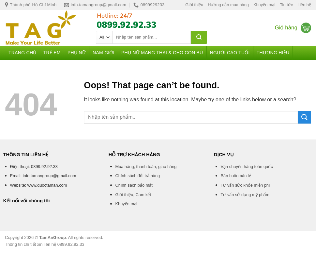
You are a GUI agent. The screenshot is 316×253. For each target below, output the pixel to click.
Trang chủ (22, 52)
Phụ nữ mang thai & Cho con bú (162, 52)
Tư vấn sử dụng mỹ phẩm (245, 194)
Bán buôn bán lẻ (236, 175)
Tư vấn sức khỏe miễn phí (245, 185)
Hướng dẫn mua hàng (228, 4)
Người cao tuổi (230, 52)
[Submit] (199, 37)
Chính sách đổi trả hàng (137, 175)
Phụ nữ (77, 52)
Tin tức (286, 4)
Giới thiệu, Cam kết (133, 194)
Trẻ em (52, 52)
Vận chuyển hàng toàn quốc (247, 166)
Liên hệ (304, 4)
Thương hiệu (273, 52)
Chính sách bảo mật (134, 185)
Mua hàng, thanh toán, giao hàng (146, 166)
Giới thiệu (194, 4)
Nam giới (103, 52)
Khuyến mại (264, 4)
